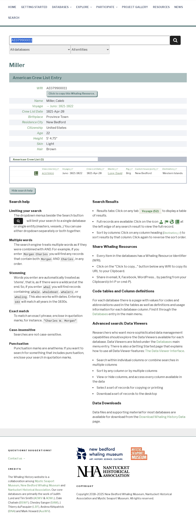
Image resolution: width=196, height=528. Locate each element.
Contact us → (16, 458)
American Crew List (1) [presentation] (28, 159)
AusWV (44, 511)
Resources (161, 7)
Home (12, 7)
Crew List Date (32, 111)
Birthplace (35, 117)
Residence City (32, 122)
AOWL (50, 498)
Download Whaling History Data (162, 417)
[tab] (54, 159)
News (178, 7)
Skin (40, 144)
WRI (40, 88)
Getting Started (34, 7)
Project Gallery (135, 7)
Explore (84, 7)
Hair (40, 149)
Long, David (115, 173)
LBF (35, 506)
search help (22, 190)
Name (38, 101)
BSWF (24, 502)
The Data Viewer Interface (164, 351)
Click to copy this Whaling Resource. (72, 93)
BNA (12, 511)
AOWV (38, 498)
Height (38, 138)
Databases (62, 7)
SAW (54, 502)
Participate (107, 7)
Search (13, 17)
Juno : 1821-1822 (61, 106)
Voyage (37, 106)
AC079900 (48, 173)
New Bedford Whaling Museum (40, 485)
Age (40, 133)
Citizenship (35, 128)
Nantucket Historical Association (29, 489)
